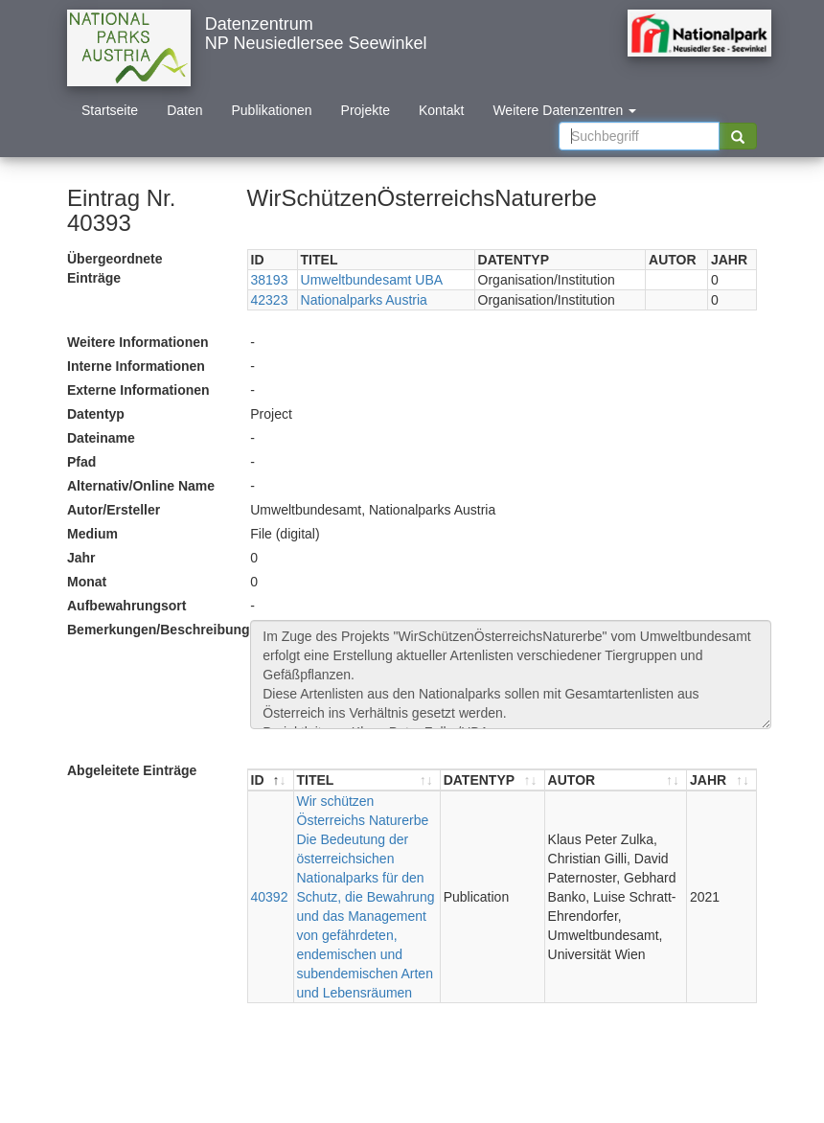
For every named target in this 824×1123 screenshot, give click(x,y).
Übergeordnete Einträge (115, 268)
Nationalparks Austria (364, 300)
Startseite (109, 110)
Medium (92, 533)
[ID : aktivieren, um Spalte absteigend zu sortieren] (271, 780)
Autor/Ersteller (113, 509)
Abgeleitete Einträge (131, 770)
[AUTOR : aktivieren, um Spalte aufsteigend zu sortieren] (616, 780)
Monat (86, 581)
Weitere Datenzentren (564, 110)
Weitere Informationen (138, 342)
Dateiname (101, 438)
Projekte (365, 110)
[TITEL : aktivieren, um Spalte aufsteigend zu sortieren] (367, 780)
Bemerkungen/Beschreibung (151, 629)
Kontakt (441, 110)
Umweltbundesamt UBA (372, 279)
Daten (184, 110)
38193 (269, 279)
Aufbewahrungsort (126, 605)
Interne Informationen (136, 366)
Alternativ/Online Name (141, 485)
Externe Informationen (138, 390)
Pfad (81, 462)
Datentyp (96, 414)
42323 (269, 300)
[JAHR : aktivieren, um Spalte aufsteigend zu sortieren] (721, 780)
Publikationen (272, 110)
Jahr (81, 557)
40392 (269, 897)
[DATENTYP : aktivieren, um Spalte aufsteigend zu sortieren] (493, 780)
